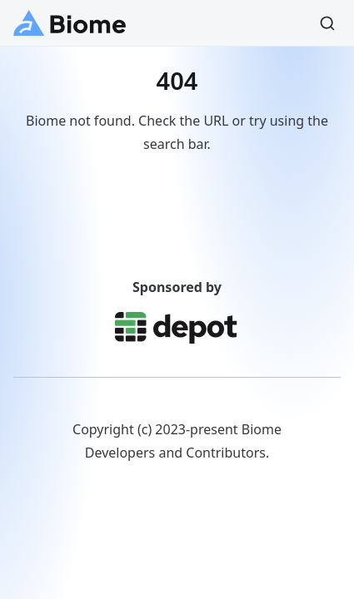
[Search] (327, 23)
